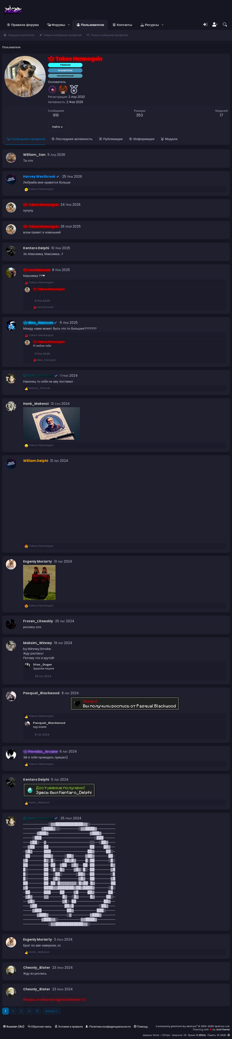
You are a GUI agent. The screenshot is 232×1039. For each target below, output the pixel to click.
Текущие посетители (21, 35)
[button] (69, 25)
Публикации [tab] (113, 139)
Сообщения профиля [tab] (28, 139)
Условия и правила (69, 1027)
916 (56, 115)
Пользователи (92, 24)
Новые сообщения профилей (63, 35)
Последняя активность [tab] (74, 139)
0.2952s (201, 1035)
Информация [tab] (143, 139)
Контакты (124, 24)
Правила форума (25, 24)
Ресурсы (152, 24)
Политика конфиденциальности (108, 1027)
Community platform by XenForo (193, 1026)
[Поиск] (225, 24)
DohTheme (223, 1029)
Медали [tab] (171, 139)
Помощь (141, 1027)
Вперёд (50, 1011)
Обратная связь (40, 1027)
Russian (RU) (13, 1027)
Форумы (58, 24)
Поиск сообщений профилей (109, 35)
